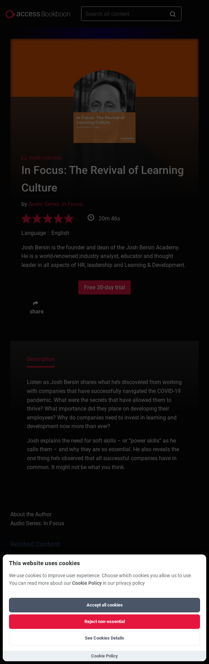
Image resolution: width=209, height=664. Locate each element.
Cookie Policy (87, 583)
